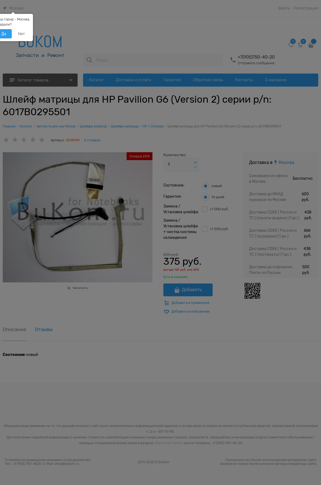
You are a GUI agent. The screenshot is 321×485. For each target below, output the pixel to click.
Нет (21, 34)
